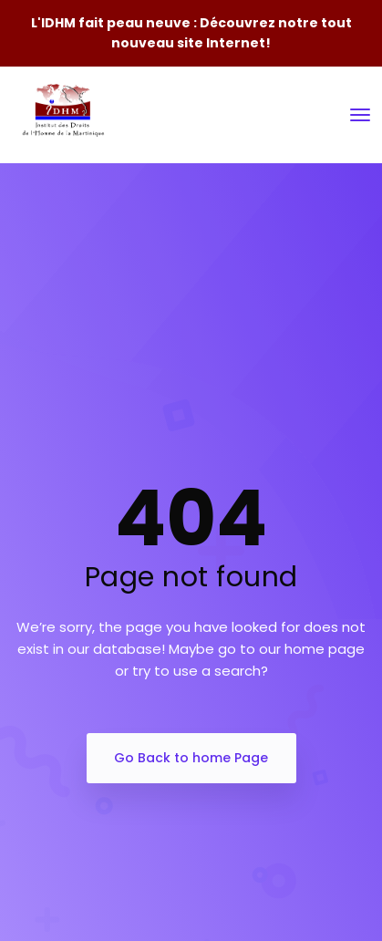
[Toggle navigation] (360, 115)
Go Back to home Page (191, 758)
